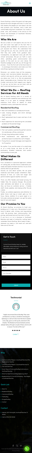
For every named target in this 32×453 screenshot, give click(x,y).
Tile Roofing (5, 396)
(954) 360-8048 (10, 417)
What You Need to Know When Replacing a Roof (15, 374)
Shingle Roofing (6, 399)
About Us (4, 389)
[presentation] (15, 279)
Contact (4, 402)
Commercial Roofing (7, 394)
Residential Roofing (7, 391)
